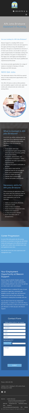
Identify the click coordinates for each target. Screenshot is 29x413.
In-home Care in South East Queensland (16, 402)
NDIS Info (5, 403)
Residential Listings (23, 403)
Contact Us (9, 405)
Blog (4, 405)
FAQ (21, 407)
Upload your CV (8, 340)
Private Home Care (13, 403)
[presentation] (12, 359)
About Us (3, 399)
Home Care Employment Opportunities (11, 407)
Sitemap (26, 407)
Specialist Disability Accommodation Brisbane (17, 400)
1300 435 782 (19, 11)
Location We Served (11, 399)
